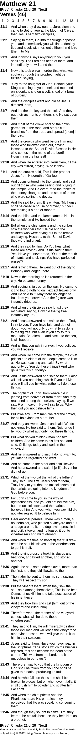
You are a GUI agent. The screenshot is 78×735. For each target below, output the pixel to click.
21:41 (4, 626)
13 (71, 21)
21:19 (4, 286)
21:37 (4, 576)
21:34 (4, 540)
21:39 (4, 603)
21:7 (3, 111)
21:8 (3, 124)
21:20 (4, 307)
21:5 (3, 84)
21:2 (3, 40)
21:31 (4, 477)
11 (57, 21)
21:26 (4, 414)
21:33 (4, 519)
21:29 (4, 454)
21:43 (4, 664)
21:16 (4, 246)
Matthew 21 (18, 4)
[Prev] (4, 9)
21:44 (4, 678)
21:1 (3, 26)
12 (64, 21)
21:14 (4, 216)
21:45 (4, 695)
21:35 (4, 553)
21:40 (4, 613)
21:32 (4, 498)
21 (26, 9)
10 (50, 21)
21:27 (4, 424)
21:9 (3, 141)
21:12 (4, 181)
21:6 (3, 101)
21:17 (4, 267)
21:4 (3, 70)
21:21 (4, 321)
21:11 (4, 172)
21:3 (3, 57)
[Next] (42, 9)
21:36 (4, 567)
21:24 (4, 376)
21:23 (4, 355)
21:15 (4, 225)
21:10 (4, 162)
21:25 (4, 393)
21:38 (4, 586)
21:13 (4, 202)
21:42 (4, 643)
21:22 (4, 345)
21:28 (4, 437)
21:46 (4, 712)
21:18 (4, 277)
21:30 (4, 464)
